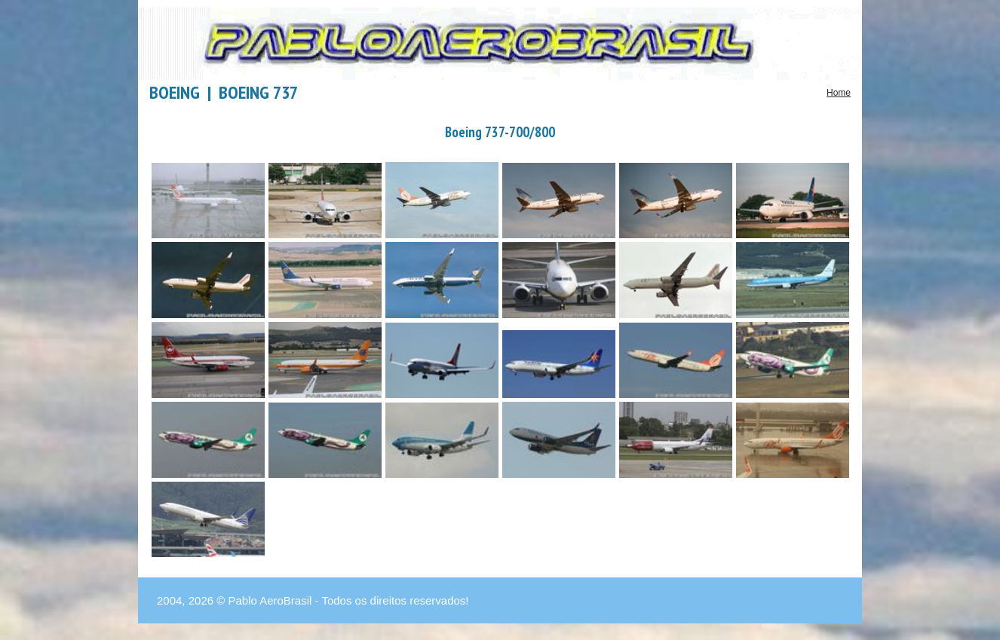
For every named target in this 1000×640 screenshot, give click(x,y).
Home (839, 92)
